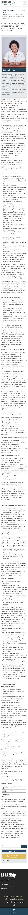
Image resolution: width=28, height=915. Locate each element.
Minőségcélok (14, 898)
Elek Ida (12, 70)
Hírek (4, 12)
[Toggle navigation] (25, 3)
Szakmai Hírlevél (14, 851)
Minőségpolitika (6, 898)
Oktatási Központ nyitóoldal (9, 10)
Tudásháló (22, 10)
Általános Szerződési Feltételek (16, 896)
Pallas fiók (14, 911)
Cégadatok (6, 896)
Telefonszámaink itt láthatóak (7, 887)
